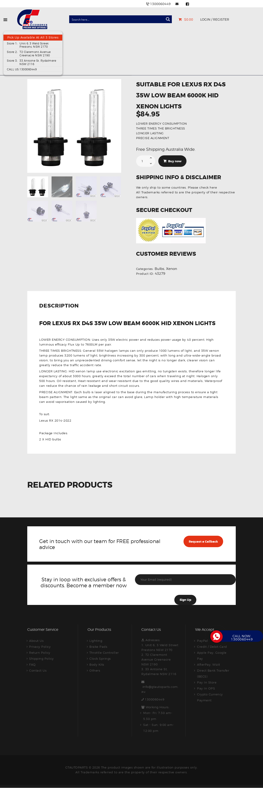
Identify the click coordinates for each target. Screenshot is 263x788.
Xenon (171, 269)
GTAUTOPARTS (76, 767)
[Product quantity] (146, 161)
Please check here (202, 187)
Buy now (174, 161)
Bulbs (159, 269)
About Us (36, 640)
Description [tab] (59, 306)
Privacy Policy (40, 646)
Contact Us (38, 670)
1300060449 (154, 699)
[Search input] (117, 19)
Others (94, 670)
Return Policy (39, 652)
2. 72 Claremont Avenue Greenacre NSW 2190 (156, 659)
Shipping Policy (41, 658)
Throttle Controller (104, 652)
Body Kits (96, 664)
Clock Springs (100, 658)
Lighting (95, 640)
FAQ (32, 664)
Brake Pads (98, 646)
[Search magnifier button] (168, 19)
